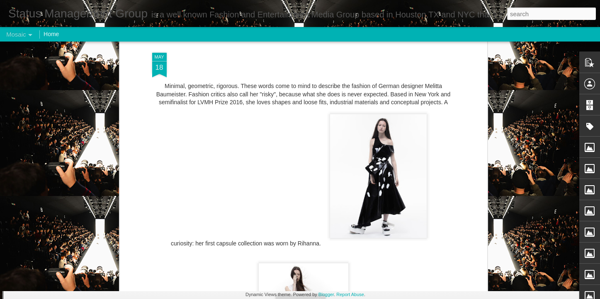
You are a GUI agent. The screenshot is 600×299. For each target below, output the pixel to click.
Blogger (326, 294)
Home (51, 34)
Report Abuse (350, 294)
